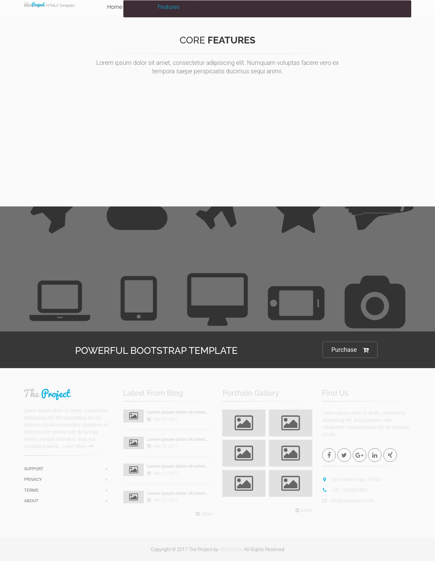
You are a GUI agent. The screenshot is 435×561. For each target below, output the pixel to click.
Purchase (350, 350)
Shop (269, 7)
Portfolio (242, 7)
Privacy (33, 479)
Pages (140, 7)
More (203, 514)
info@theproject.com (348, 500)
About (31, 500)
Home (114, 7)
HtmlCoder (231, 549)
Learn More (78, 446)
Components (205, 7)
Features (168, 7)
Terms (31, 490)
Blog (291, 7)
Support (34, 468)
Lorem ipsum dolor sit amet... (177, 412)
